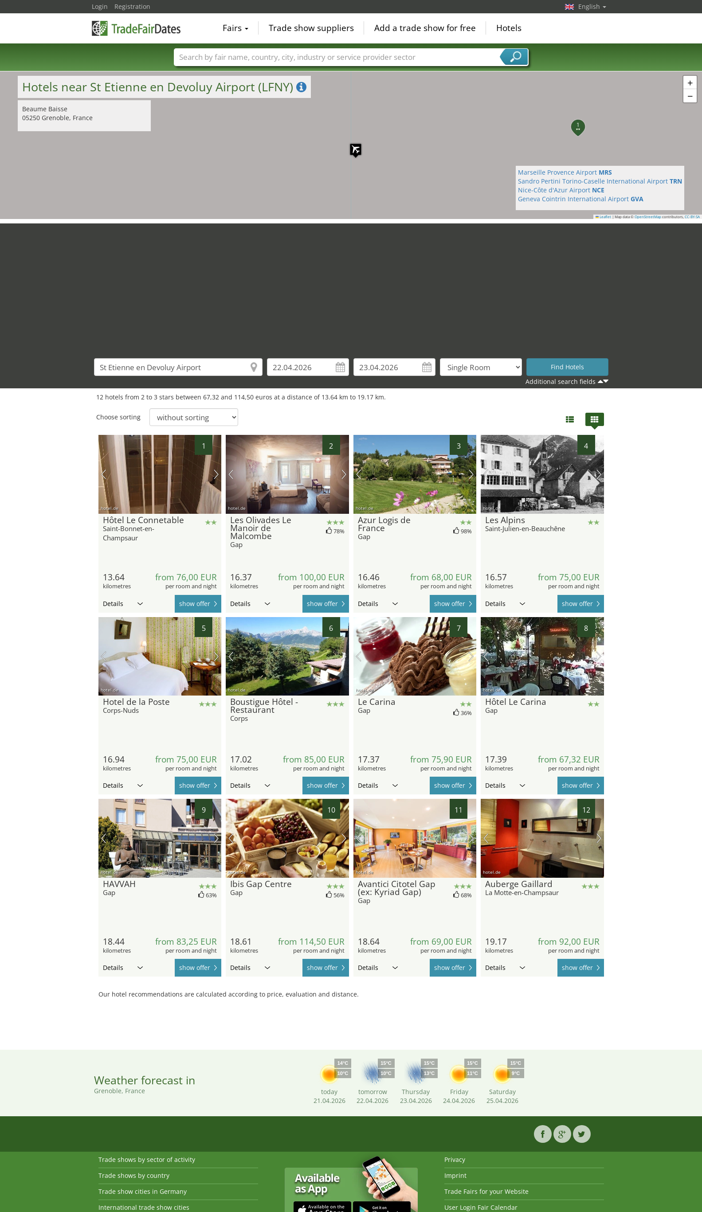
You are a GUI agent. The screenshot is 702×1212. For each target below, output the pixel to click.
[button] (351, 145)
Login (100, 6)
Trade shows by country (133, 1175)
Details (123, 603)
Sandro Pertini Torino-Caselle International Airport (600, 181)
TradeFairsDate (136, 27)
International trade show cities (143, 1207)
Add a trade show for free (425, 28)
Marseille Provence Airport (565, 172)
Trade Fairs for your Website (486, 1191)
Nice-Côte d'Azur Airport (561, 190)
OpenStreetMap (648, 217)
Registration (132, 6)
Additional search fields (561, 381)
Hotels (509, 28)
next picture (216, 474)
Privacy (454, 1159)
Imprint (455, 1175)
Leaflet (604, 217)
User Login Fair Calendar (481, 1207)
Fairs (235, 28)
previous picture (103, 474)
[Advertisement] (351, 285)
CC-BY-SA (692, 217)
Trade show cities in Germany (142, 1191)
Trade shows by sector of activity (146, 1159)
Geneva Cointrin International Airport (580, 199)
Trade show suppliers (311, 28)
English (592, 6)
